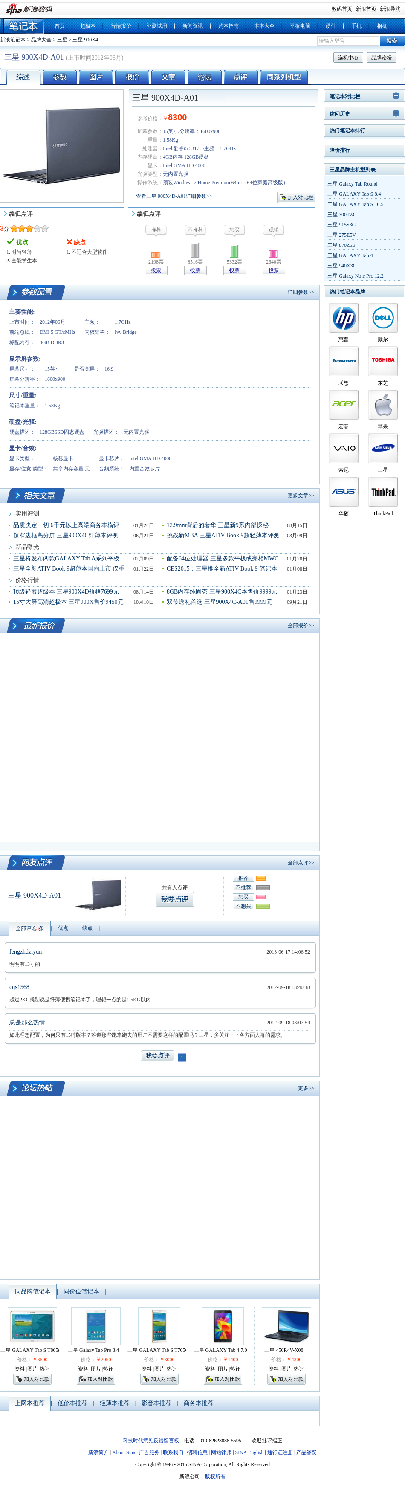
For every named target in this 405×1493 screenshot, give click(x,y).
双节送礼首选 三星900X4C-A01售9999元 (219, 602)
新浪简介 (98, 1452)
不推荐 (243, 887)
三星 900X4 (85, 40)
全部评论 (30, 928)
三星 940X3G (341, 266)
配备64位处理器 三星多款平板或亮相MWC (223, 558)
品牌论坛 (381, 58)
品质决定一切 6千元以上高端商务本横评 (66, 525)
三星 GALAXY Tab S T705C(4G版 (164, 1350)
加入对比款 (36, 1379)
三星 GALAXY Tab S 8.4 (354, 194)
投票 (156, 270)
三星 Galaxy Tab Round (352, 184)
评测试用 (157, 26)
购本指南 (228, 26)
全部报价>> (301, 626)
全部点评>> (301, 863)
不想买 (243, 906)
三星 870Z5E (341, 245)
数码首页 (342, 9)
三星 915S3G (341, 225)
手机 (356, 26)
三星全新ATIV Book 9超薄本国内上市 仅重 (68, 568)
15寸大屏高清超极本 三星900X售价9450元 (68, 602)
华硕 (343, 513)
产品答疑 (306, 1452)
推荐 (243, 878)
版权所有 (215, 1476)
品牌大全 (41, 40)
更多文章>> (301, 496)
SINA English (249, 1452)
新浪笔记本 (13, 40)
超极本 (87, 26)
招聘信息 (197, 1452)
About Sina (123, 1452)
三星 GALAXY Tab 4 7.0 (220, 1350)
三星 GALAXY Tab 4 (350, 255)
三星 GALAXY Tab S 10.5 (355, 204)
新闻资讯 (192, 26)
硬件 (331, 26)
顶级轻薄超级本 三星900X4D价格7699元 (66, 592)
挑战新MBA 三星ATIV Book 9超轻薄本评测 (223, 535)
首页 (60, 26)
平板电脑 (300, 26)
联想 (343, 383)
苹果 (383, 426)
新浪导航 (390, 9)
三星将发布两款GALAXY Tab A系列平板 (66, 558)
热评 (45, 1369)
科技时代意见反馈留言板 (151, 1441)
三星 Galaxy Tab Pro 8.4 (93, 1350)
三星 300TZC (341, 214)
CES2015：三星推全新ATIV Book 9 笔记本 (222, 568)
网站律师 (221, 1452)
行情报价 (121, 26)
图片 (32, 1369)
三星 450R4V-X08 (283, 1350)
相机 (382, 26)
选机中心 (348, 58)
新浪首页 (366, 9)
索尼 (343, 470)
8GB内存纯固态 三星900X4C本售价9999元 (222, 592)
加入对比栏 (300, 197)
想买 (243, 897)
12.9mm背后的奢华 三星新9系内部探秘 (218, 525)
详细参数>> (301, 292)
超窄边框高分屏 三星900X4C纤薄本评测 (66, 535)
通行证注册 (280, 1452)
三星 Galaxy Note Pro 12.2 (355, 276)
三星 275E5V (341, 235)
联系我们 (173, 1452)
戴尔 (383, 339)
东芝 (383, 383)
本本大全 (264, 26)
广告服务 (149, 1452)
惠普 (343, 339)
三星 (62, 40)
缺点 (87, 928)
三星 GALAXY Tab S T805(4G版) (36, 1350)
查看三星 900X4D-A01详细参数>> (174, 196)
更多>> (306, 1088)
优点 (63, 928)
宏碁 (343, 426)
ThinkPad (383, 513)
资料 (19, 1369)
